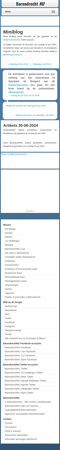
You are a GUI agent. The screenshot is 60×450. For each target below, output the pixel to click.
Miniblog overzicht (14, 55)
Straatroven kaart (13, 273)
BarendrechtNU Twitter (16, 368)
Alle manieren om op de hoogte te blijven (25, 338)
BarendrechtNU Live (15, 249)
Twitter (8, 318)
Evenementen (12, 265)
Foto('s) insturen (13, 431)
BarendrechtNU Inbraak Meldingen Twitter (25, 380)
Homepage (10, 229)
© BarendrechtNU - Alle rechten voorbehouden (28, 402)
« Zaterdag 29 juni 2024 (18, 64)
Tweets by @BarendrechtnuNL (14, 154)
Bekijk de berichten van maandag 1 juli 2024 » (35, 115)
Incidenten (10, 261)
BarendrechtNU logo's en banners (21, 406)
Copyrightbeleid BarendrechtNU (20, 410)
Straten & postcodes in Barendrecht (22, 297)
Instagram (10, 326)
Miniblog (9, 245)
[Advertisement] (32, 21)
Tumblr (8, 334)
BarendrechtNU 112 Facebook (20, 355)
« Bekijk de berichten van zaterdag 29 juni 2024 (25, 106)
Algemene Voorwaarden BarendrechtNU (25, 414)
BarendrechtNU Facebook (18, 347)
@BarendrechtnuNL (11, 40)
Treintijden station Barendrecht (20, 257)
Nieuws (8, 237)
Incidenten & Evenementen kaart (21, 269)
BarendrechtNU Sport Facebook (21, 359)
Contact (8, 423)
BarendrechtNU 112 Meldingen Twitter (24, 372)
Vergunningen (12, 285)
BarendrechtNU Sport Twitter (19, 392)
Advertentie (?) (30, 211)
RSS (7, 314)
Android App (11, 306)
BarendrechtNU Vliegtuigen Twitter (22, 388)
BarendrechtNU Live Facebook (20, 351)
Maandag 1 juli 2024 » (42, 64)
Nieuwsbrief (10, 310)
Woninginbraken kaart (16, 281)
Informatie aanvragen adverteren (21, 439)
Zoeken (8, 289)
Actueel (8, 233)
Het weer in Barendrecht (17, 253)
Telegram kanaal (13, 330)
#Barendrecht (16, 92)
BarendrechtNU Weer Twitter (19, 376)
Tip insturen (10, 427)
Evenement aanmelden (16, 435)
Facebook (10, 322)
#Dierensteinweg (17, 85)
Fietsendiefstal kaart (15, 277)
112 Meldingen (12, 241)
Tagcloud (9, 293)
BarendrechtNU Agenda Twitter (20, 384)
